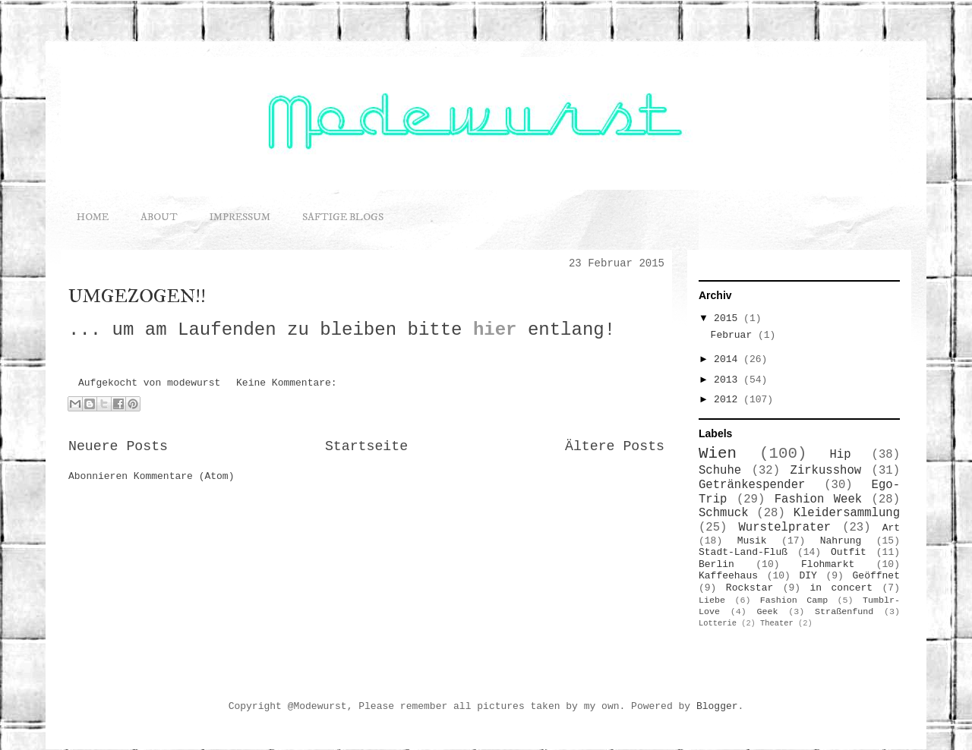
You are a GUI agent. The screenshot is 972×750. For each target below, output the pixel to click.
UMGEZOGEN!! (137, 296)
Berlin (716, 564)
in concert (841, 588)
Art (891, 528)
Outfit (848, 552)
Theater (777, 623)
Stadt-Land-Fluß (743, 552)
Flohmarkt (827, 564)
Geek (767, 612)
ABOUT (159, 217)
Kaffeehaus (728, 575)
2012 (728, 399)
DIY (807, 575)
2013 (728, 380)
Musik (752, 541)
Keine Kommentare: (286, 383)
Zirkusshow (826, 470)
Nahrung (841, 541)
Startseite (366, 446)
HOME (93, 217)
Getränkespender (752, 485)
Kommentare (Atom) (184, 476)
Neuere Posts (118, 446)
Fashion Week (818, 499)
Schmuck (724, 513)
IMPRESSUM (240, 217)
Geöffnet (876, 575)
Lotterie (718, 623)
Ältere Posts (614, 446)
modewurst (196, 383)
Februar (734, 335)
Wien (718, 453)
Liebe (712, 600)
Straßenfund (844, 612)
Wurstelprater (784, 527)
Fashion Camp (794, 600)
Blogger (717, 706)
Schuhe (720, 470)
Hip (840, 455)
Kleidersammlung (847, 513)
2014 (728, 359)
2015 (728, 318)
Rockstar (749, 588)
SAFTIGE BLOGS (342, 217)
